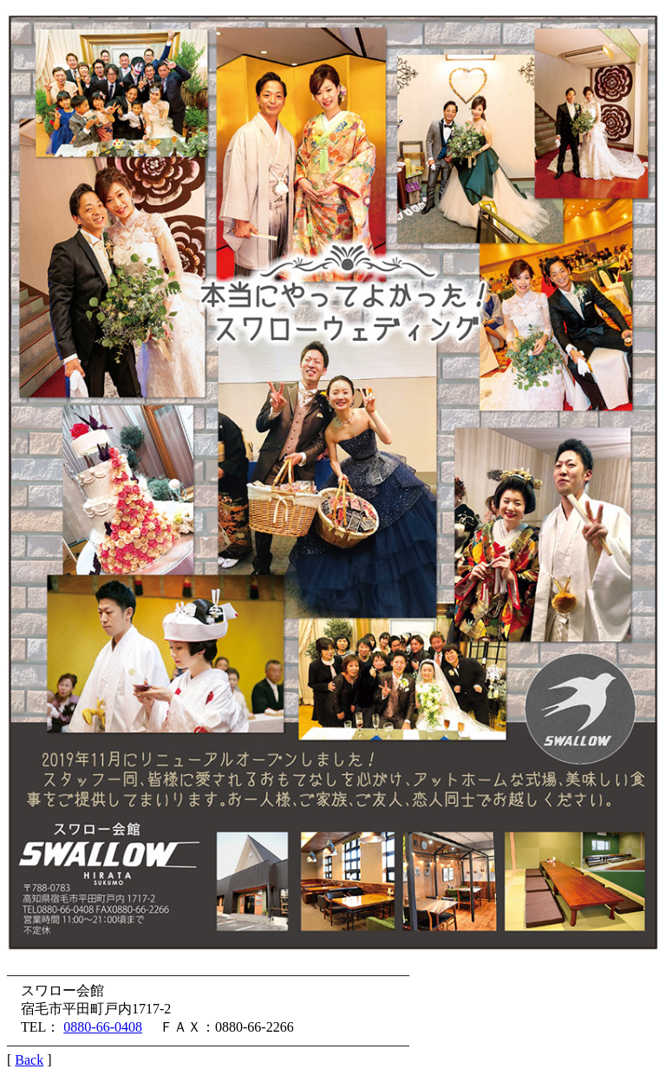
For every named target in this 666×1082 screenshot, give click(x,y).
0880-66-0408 (102, 1027)
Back (29, 1059)
